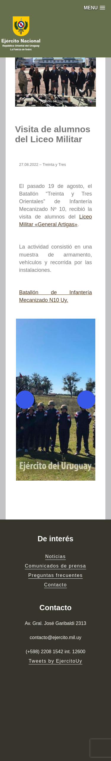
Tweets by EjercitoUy (55, 661)
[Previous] (25, 400)
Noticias (55, 556)
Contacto (55, 584)
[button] (94, 8)
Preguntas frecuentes (55, 575)
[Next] (86, 400)
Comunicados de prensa (55, 565)
